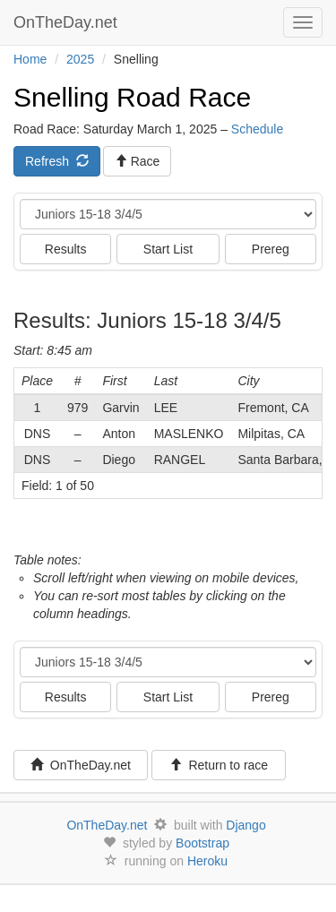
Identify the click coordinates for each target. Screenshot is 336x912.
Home (30, 59)
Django (245, 825)
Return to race (219, 765)
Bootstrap (202, 843)
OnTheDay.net (67, 22)
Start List (168, 249)
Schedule (257, 129)
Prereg (270, 249)
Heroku (207, 861)
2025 (80, 59)
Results (66, 249)
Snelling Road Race (132, 97)
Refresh (57, 161)
